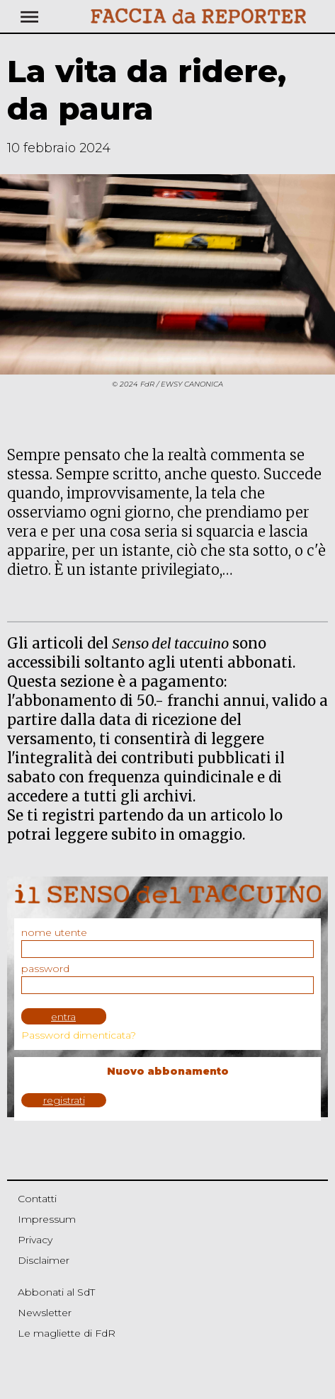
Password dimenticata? (78, 1035)
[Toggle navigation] (60, 16)
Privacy (35, 1239)
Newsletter (45, 1312)
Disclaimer (43, 1260)
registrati (64, 1100)
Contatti (37, 1198)
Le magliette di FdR (66, 1333)
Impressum (47, 1219)
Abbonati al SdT (56, 1292)
